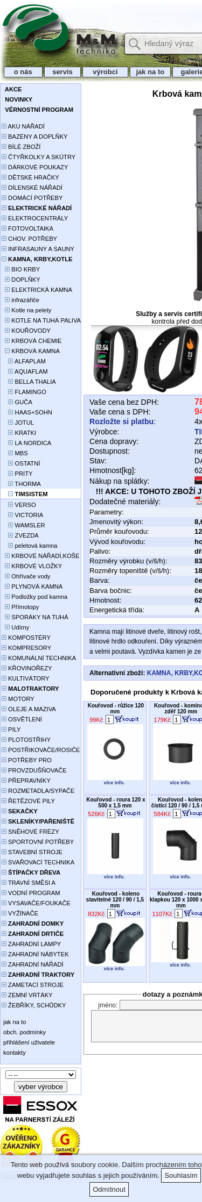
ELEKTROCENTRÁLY (35, 218)
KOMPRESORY (26, 648)
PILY (11, 729)
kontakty (14, 1052)
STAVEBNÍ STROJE (32, 852)
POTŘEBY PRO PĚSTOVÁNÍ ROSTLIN (33, 761)
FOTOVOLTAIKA (27, 228)
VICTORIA (22, 515)
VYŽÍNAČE (20, 913)
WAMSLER (23, 525)
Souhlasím (180, 1175)
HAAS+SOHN (27, 412)
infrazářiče (20, 300)
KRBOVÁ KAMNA (31, 351)
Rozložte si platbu (121, 421)
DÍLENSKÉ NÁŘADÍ (32, 187)
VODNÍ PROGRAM (31, 893)
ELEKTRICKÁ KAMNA (37, 290)
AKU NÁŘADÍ (23, 126)
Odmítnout (109, 1189)
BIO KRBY (21, 269)
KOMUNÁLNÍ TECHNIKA (39, 658)
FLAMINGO (24, 392)
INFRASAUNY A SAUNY (38, 249)
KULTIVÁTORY (26, 678)
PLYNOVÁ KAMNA (32, 586)
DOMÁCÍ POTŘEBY (32, 198)
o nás (23, 72)
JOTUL (18, 422)
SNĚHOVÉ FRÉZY (30, 831)
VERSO (19, 505)
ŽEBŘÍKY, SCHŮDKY (34, 1005)
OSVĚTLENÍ (22, 719)
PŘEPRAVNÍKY (26, 780)
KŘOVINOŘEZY (27, 668)
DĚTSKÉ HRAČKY (30, 177)
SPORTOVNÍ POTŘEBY (38, 842)
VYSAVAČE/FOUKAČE (36, 903)
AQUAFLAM (24, 371)
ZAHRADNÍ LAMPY (31, 944)
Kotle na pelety (26, 310)
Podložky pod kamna (34, 596)
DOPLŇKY (21, 279)
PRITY (17, 473)
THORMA (21, 484)
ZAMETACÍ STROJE (33, 985)
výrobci (105, 72)
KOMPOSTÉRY (26, 637)
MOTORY (18, 699)
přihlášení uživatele (28, 1042)
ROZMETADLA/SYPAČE (38, 791)
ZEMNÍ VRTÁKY (27, 995)
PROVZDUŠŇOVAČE (34, 770)
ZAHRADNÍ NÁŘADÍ (33, 964)
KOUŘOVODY (26, 330)
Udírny (15, 627)
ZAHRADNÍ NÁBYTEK (35, 954)
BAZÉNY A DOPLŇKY (35, 136)
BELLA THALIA (29, 381)
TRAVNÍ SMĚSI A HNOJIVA (28, 883)
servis (63, 72)
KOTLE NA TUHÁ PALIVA (41, 320)
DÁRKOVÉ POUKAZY (35, 167)
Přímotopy (20, 607)
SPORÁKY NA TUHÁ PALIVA (35, 618)
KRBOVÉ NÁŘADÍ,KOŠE (41, 556)
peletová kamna (30, 545)
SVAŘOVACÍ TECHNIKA (38, 862)
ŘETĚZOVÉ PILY (28, 801)
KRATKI (19, 433)
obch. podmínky (24, 1032)
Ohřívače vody (26, 576)
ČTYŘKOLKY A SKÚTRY (38, 157)
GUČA (17, 402)
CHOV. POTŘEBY (29, 238)
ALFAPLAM (24, 361)
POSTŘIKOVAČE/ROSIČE (41, 750)
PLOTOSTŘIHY (26, 739)
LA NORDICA (26, 443)
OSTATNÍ (21, 463)
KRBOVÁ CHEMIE (32, 341)
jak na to (150, 72)
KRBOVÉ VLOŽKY (32, 566)
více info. (114, 782)
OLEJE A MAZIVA (29, 709)
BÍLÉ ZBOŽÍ (21, 147)
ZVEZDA (20, 535)
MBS (15, 453)
